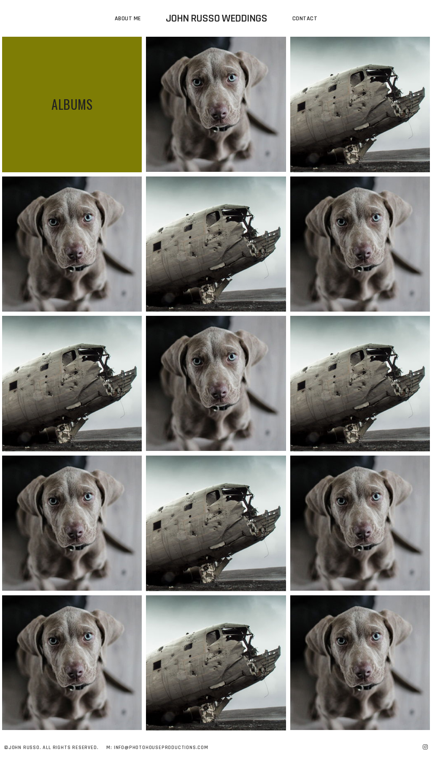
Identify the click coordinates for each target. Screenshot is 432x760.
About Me (128, 18)
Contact (305, 18)
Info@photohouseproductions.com (161, 747)
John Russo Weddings (216, 18)
